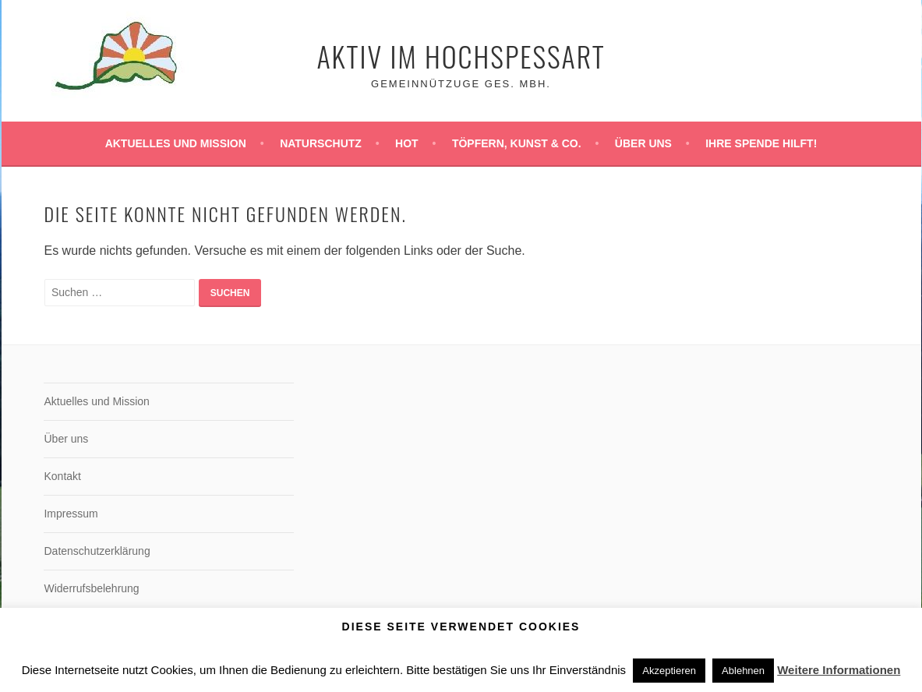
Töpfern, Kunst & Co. (516, 143)
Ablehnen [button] (743, 670)
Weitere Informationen (838, 669)
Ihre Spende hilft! (761, 143)
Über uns (643, 143)
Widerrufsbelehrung (91, 588)
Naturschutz (321, 143)
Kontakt (62, 476)
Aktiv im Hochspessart (460, 55)
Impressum (70, 513)
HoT (407, 143)
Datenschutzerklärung (97, 551)
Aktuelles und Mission (175, 143)
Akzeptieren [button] (669, 670)
